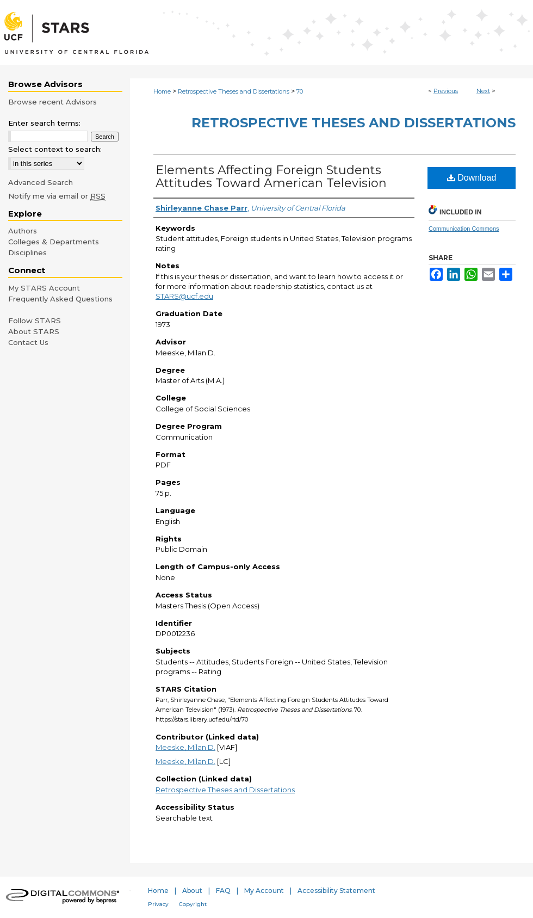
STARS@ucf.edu (184, 296)
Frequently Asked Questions (60, 298)
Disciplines (27, 252)
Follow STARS (34, 320)
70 (299, 91)
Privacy (158, 904)
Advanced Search (40, 182)
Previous (445, 91)
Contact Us (28, 342)
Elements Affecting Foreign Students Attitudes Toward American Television (271, 176)
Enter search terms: (44, 123)
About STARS (33, 331)
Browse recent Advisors (52, 101)
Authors (22, 230)
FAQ (223, 890)
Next (483, 91)
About (192, 890)
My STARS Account (44, 288)
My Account (264, 890)
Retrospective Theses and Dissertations (233, 91)
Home (162, 91)
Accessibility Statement (336, 890)
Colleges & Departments (53, 241)
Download (472, 177)
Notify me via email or (57, 196)
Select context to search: (55, 149)
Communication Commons (464, 228)
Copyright (193, 904)
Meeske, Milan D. (185, 747)
